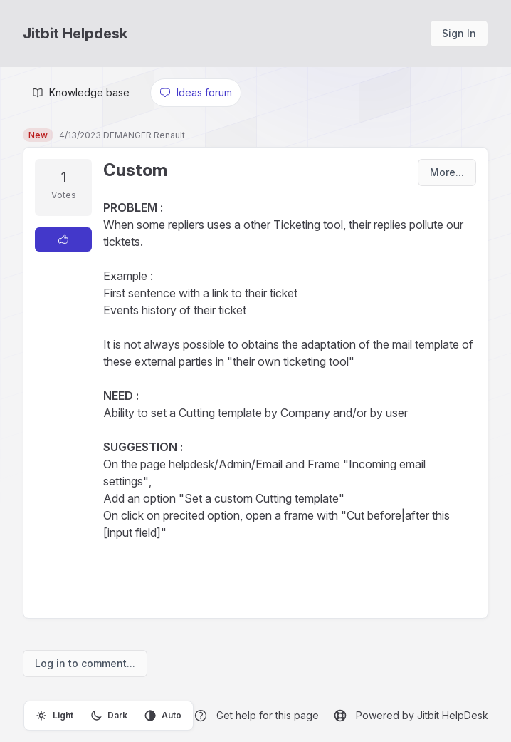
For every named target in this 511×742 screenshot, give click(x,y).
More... (447, 172)
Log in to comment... (85, 663)
